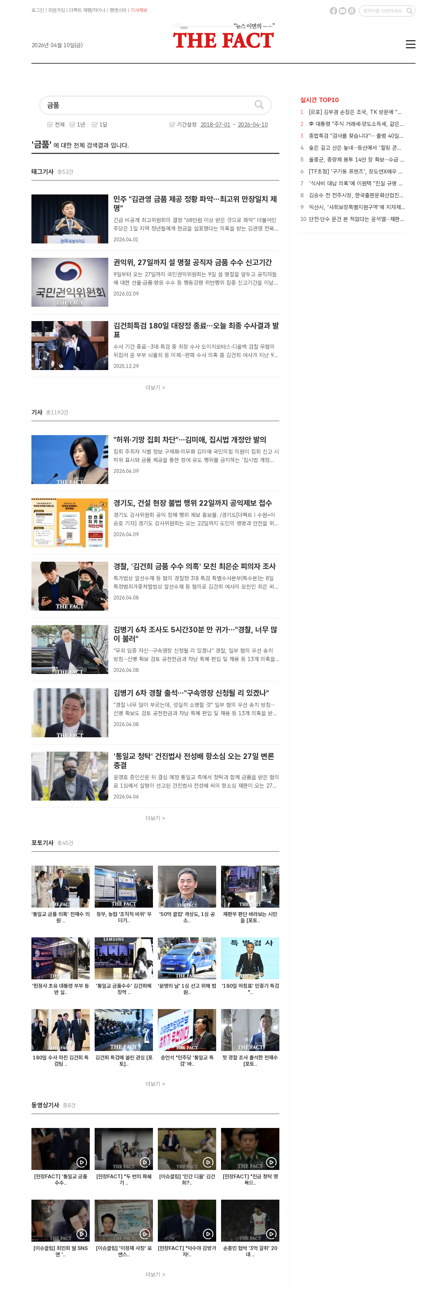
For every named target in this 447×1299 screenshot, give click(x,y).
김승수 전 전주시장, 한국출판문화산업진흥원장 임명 (367, 195)
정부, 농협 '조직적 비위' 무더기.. (124, 917)
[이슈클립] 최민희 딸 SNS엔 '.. (61, 1251)
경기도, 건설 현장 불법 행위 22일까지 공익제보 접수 (192, 502)
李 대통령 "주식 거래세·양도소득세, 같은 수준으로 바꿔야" (374, 124)
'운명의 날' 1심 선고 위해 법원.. (187, 989)
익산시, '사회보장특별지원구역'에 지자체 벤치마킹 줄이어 (374, 207)
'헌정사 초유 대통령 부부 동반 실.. (60, 989)
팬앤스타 (118, 10)
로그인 (37, 10)
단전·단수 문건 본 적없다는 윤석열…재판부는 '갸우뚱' (369, 219)
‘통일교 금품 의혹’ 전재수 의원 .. (60, 917)
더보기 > (156, 387)
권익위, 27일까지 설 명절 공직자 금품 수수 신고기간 (192, 262)
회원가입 (56, 10)
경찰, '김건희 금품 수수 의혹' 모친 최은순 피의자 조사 (194, 566)
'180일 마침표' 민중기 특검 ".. (250, 989)
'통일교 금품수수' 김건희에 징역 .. (124, 989)
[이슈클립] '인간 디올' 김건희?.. (187, 1179)
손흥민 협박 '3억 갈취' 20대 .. (250, 1251)
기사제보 (139, 10)
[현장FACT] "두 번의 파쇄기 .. (124, 1179)
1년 (81, 124)
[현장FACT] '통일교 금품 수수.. (60, 1179)
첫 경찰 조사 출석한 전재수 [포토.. (250, 1061)
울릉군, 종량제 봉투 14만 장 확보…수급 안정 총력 (365, 159)
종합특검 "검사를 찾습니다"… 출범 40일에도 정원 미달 (370, 136)
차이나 (99, 10)
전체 (60, 124)
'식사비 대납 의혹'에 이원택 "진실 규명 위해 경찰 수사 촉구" (377, 183)
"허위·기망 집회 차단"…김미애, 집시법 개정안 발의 (189, 439)
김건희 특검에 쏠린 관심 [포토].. (124, 1061)
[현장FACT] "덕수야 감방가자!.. (187, 1251)
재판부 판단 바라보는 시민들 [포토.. (250, 917)
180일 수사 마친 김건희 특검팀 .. (61, 1061)
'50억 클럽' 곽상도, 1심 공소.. (187, 917)
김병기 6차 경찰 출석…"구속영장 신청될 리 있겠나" (191, 692)
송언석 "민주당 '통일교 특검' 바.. (187, 1061)
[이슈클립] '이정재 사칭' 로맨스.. (124, 1251)
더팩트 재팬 (80, 10)
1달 (104, 124)
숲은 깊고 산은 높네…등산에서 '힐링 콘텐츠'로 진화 (367, 147)
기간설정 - (222, 124)
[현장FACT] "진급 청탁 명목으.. (250, 1179)
